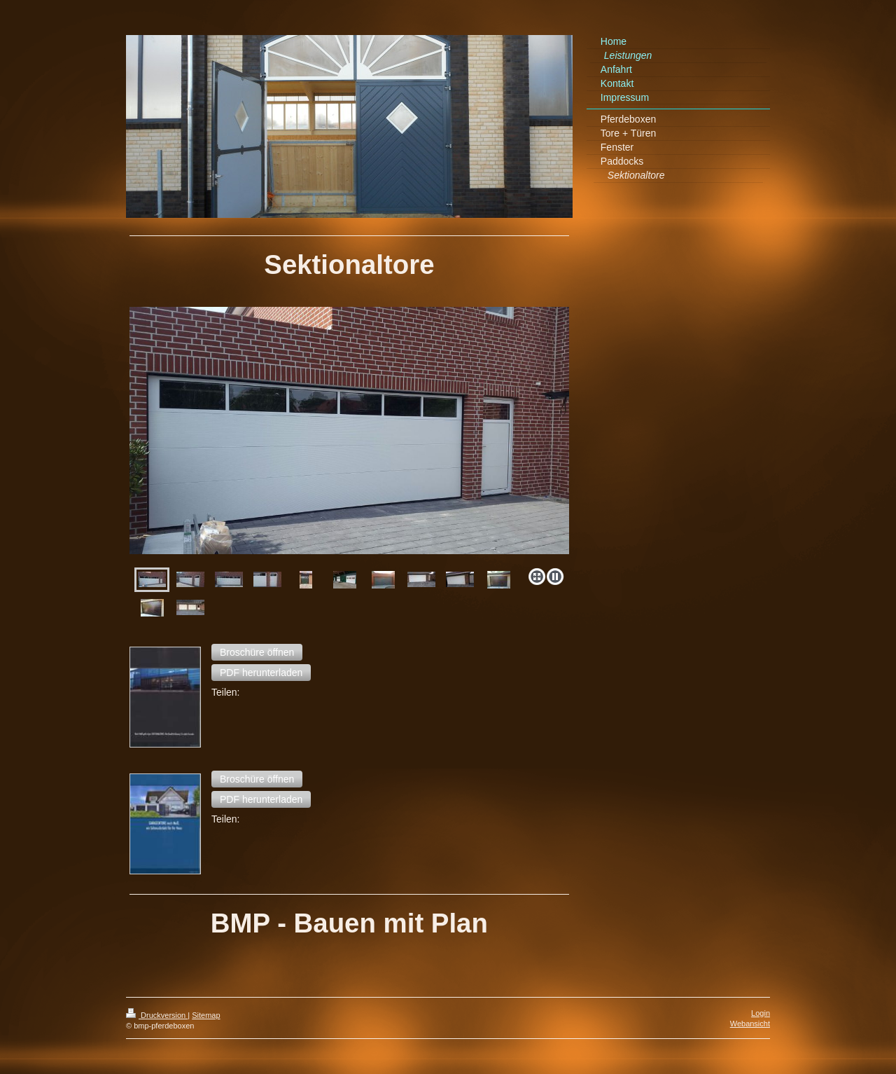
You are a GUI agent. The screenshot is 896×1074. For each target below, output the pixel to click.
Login (760, 1013)
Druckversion (157, 1015)
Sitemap (206, 1015)
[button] (256, 652)
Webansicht (750, 1023)
